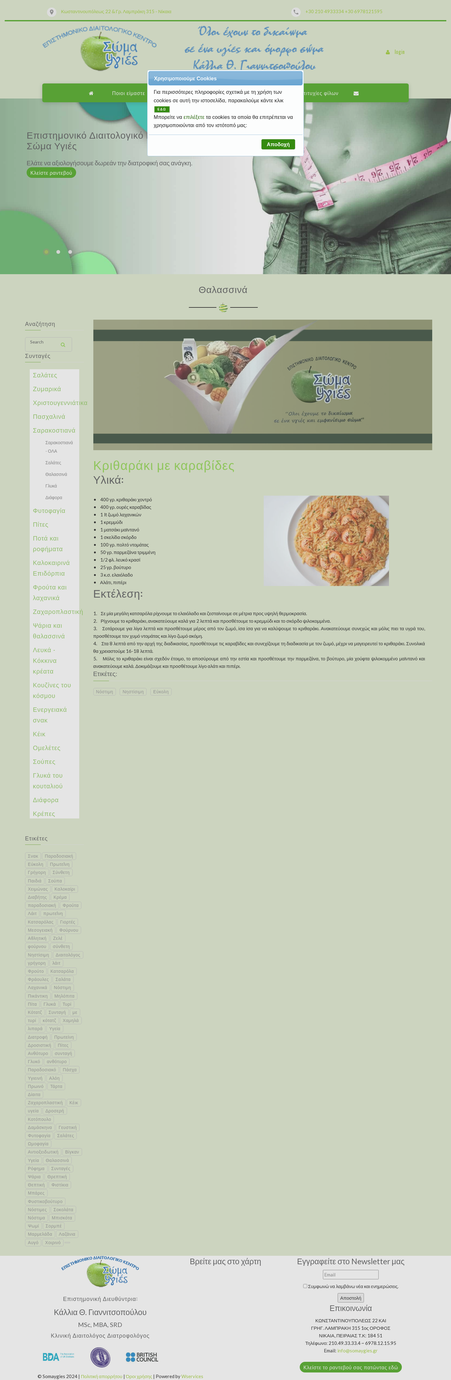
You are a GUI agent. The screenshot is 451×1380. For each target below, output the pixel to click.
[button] (278, 144)
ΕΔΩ (162, 109)
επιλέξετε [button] (195, 117)
